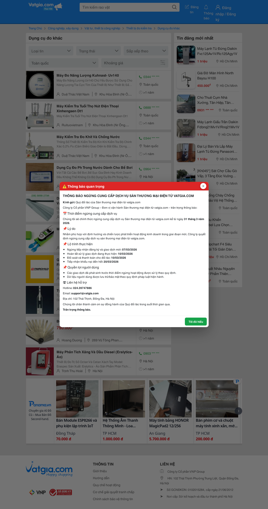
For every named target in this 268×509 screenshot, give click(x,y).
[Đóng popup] (203, 186)
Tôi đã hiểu (196, 321)
